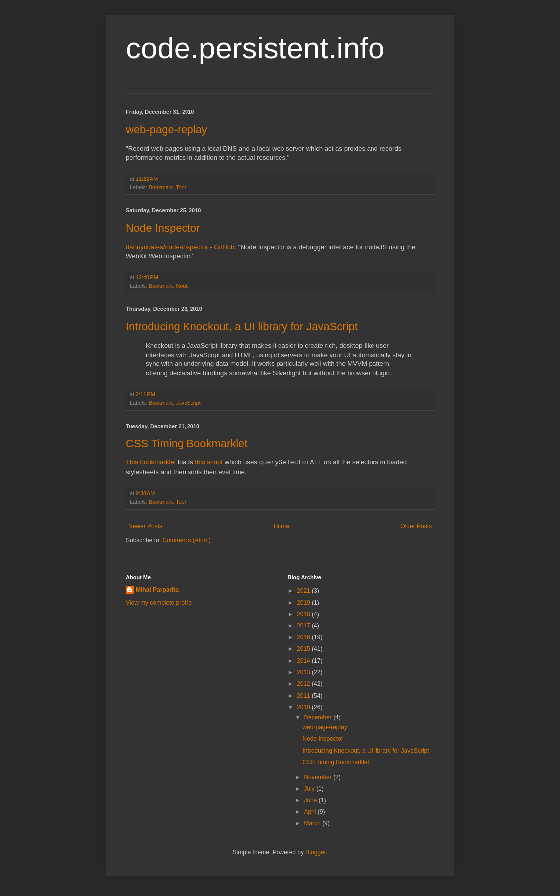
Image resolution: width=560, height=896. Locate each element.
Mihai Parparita (157, 589)
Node (182, 286)
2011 (304, 695)
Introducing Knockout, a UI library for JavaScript (242, 326)
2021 (304, 590)
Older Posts (416, 526)
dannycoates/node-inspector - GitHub (180, 247)
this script (209, 462)
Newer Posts (145, 526)
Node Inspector (163, 228)
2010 (304, 707)
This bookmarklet (151, 462)
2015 (304, 648)
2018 (304, 614)
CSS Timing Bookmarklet (187, 443)
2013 (304, 672)
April (310, 811)
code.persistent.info (255, 48)
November (318, 777)
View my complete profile (159, 602)
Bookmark (161, 187)
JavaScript (188, 403)
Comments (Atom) (186, 540)
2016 (304, 637)
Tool (181, 187)
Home (281, 526)
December (318, 717)
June (311, 800)
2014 (304, 660)
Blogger (315, 852)
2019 (304, 602)
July (310, 788)
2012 (304, 683)
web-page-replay (166, 129)
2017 (304, 625)
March (313, 823)
